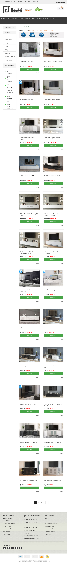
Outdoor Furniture (49, 18)
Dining (34, 18)
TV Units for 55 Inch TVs (30, 519)
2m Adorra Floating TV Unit (52, 290)
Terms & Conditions (50, 529)
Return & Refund (49, 526)
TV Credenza (27, 27)
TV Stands (26, 533)
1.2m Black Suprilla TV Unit (28, 404)
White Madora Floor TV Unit (28, 176)
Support (20, 1)
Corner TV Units (7, 526)
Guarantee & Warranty (51, 523)
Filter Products (9, 27)
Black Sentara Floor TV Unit (52, 176)
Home (20, 27)
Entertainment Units (29, 530)
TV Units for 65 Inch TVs (30, 522)
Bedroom (39, 18)
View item (29, 69)
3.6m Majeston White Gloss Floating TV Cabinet (52, 214)
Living (22, 18)
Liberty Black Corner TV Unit (28, 442)
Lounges (28, 18)
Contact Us (35, 1)
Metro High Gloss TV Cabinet (28, 366)
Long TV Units (6, 531)
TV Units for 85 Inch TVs (30, 527)
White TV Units (7, 521)
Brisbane (41, 560)
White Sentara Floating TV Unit (53, 61)
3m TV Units (6, 537)
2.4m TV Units (6, 534)
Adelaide (45, 560)
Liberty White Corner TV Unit (52, 442)
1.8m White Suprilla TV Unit (52, 99)
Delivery (47, 518)
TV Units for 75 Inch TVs (30, 525)
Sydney (31, 560)
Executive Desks (7, 529)
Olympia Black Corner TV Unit (28, 480)
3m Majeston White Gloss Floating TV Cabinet (27, 252)
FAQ (15, 1)
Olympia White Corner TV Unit (52, 480)
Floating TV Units (7, 518)
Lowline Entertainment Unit (31, 538)
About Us (28, 1)
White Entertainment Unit (31, 536)
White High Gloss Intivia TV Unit (29, 328)
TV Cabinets (6, 18)
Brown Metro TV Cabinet (51, 328)
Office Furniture (6, 22)
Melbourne (36, 560)
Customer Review (8, 1)
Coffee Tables (15, 18)
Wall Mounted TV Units (9, 523)
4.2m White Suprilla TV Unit (52, 137)
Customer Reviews (50, 531)
